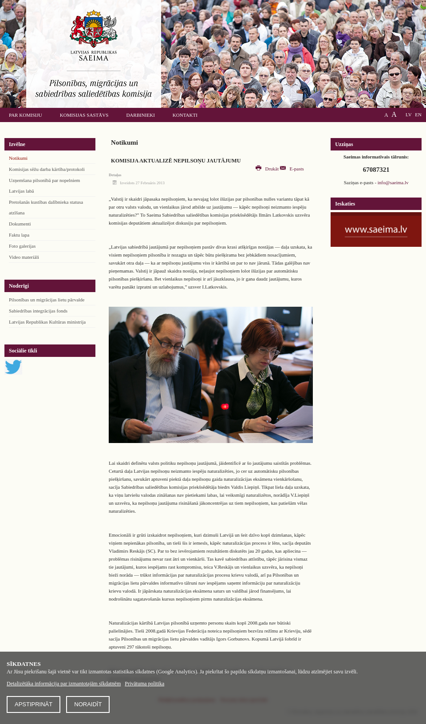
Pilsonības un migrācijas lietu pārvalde (46, 299)
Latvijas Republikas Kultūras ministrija (47, 321)
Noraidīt (88, 704)
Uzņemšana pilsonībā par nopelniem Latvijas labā (44, 186)
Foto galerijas (22, 246)
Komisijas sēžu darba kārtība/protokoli (47, 169)
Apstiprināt (33, 704)
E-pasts (292, 168)
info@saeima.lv (393, 182)
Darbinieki (140, 115)
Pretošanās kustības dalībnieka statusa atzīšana (46, 207)
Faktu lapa (19, 234)
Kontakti (185, 115)
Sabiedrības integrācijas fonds (38, 310)
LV (409, 114)
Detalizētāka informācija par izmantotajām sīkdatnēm (64, 683)
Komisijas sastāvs (84, 115)
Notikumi (18, 158)
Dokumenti (20, 223)
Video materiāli (24, 257)
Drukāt (268, 168)
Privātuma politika (144, 683)
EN (418, 114)
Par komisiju (25, 115)
